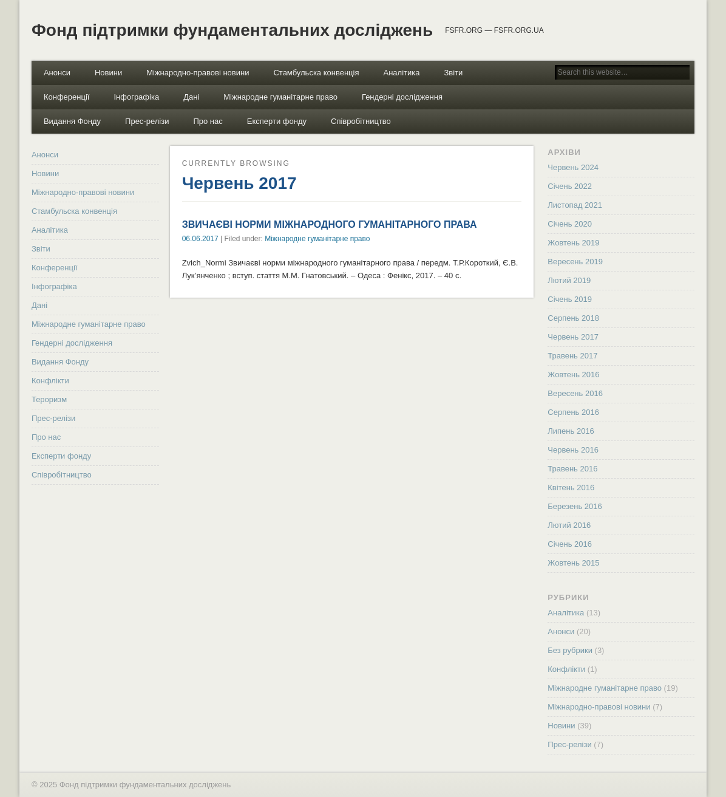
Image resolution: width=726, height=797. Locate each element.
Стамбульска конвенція (316, 72)
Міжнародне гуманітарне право (280, 96)
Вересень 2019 (575, 261)
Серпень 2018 (573, 318)
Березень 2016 (575, 506)
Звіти (453, 72)
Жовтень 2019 (573, 242)
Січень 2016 (570, 544)
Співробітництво (361, 121)
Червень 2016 (573, 449)
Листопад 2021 (575, 205)
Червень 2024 (573, 167)
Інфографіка (136, 96)
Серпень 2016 (573, 412)
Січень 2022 (570, 186)
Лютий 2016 (569, 525)
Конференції (67, 96)
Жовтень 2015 (573, 562)
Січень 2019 (570, 299)
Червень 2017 (573, 336)
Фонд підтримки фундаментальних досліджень (232, 30)
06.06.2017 (200, 238)
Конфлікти (50, 380)
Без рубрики (570, 650)
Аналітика (402, 72)
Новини (108, 72)
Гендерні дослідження (402, 96)
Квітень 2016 (571, 487)
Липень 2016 (571, 431)
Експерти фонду (277, 121)
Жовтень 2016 (573, 374)
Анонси (57, 72)
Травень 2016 (572, 468)
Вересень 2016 (575, 393)
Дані (191, 96)
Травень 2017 (572, 355)
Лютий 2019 (569, 280)
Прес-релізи (147, 121)
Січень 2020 (570, 223)
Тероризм (49, 399)
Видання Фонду (72, 121)
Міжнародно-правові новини (197, 72)
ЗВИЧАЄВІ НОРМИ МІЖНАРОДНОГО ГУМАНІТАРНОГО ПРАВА (329, 224)
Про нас (207, 121)
